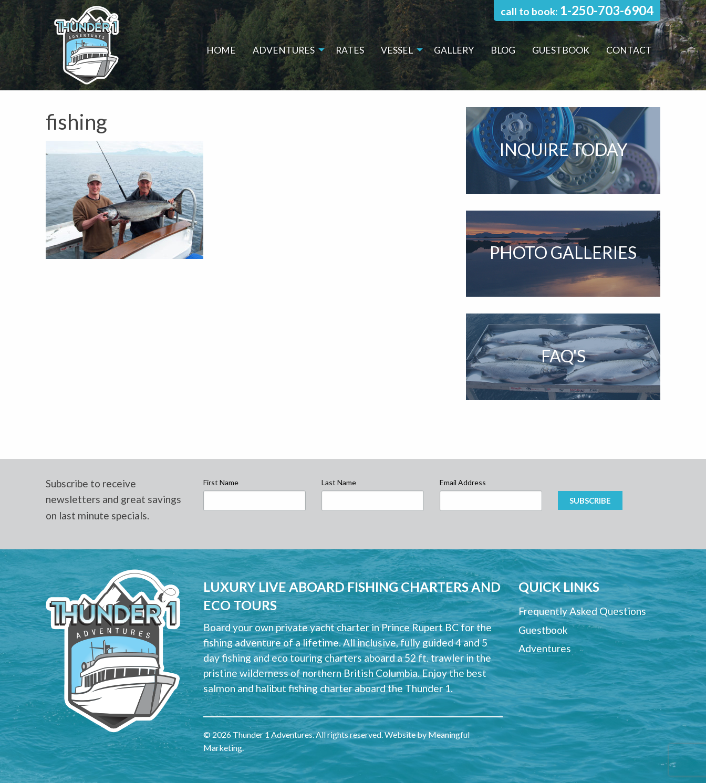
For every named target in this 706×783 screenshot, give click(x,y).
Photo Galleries (563, 252)
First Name (220, 482)
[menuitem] (221, 50)
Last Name (338, 482)
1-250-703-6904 (606, 10)
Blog (503, 50)
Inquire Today (563, 149)
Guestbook (560, 50)
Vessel (397, 50)
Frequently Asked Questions (582, 611)
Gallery (454, 50)
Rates (350, 50)
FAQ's (563, 356)
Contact (629, 50)
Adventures (284, 50)
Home (221, 50)
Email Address (463, 482)
